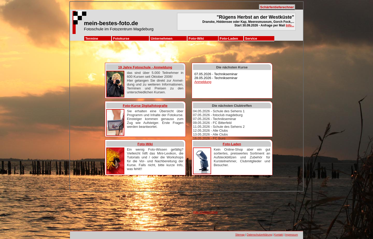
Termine (91, 38)
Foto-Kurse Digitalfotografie (145, 106)
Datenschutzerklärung (259, 234)
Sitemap (240, 234)
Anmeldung (202, 82)
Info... (290, 25)
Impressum (291, 234)
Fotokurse (121, 38)
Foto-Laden (229, 38)
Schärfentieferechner (277, 7)
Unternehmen (162, 38)
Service (251, 38)
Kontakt (278, 234)
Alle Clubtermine (205, 212)
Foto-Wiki (196, 38)
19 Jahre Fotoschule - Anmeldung (145, 67)
